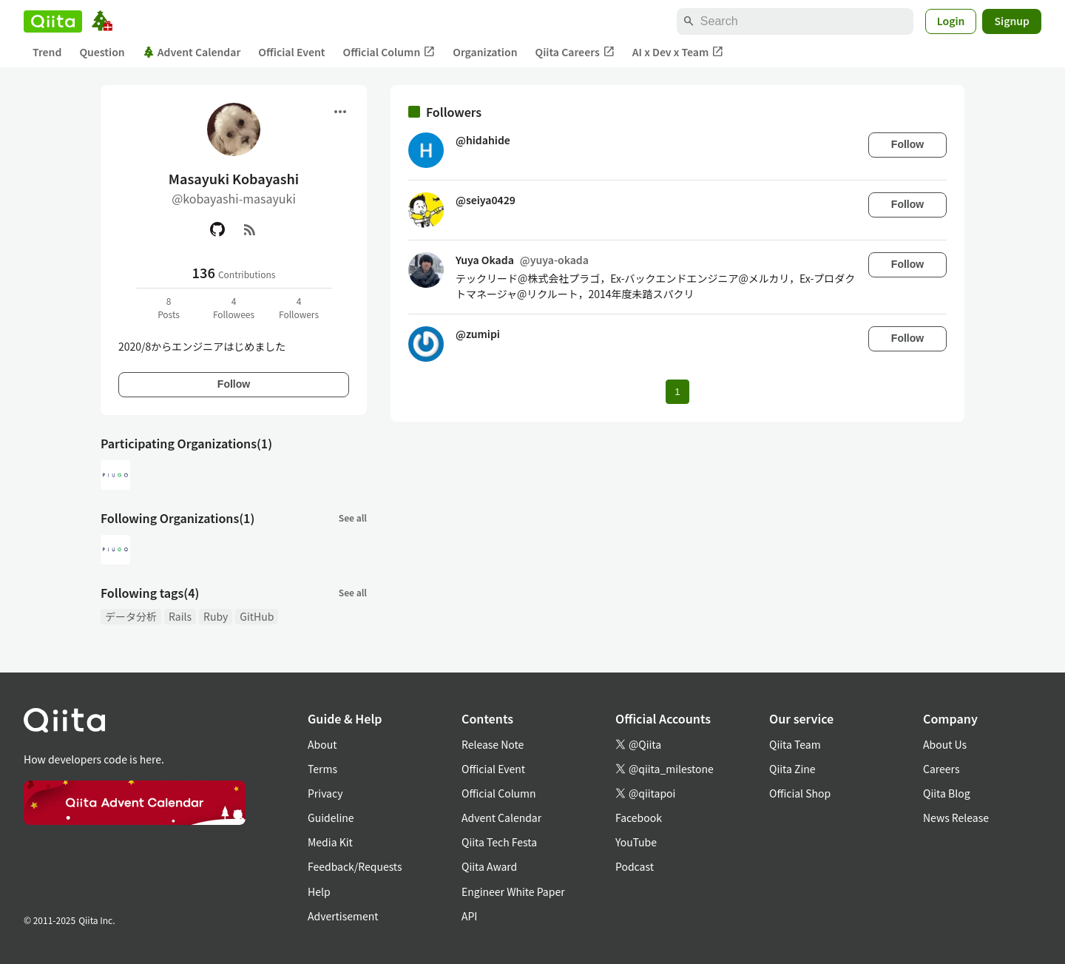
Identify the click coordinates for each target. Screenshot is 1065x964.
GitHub (257, 616)
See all (353, 517)
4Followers (299, 307)
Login (951, 20)
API (469, 916)
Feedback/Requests (355, 866)
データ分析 (131, 616)
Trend (47, 51)
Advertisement (343, 916)
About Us (945, 744)
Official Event (291, 51)
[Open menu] (340, 112)
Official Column (389, 52)
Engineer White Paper (513, 891)
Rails (180, 616)
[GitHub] (217, 229)
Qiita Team (795, 744)
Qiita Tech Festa (499, 842)
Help (319, 891)
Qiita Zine (792, 768)
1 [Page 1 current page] (677, 391)
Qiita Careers (575, 52)
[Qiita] (53, 21)
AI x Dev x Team (678, 52)
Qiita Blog (946, 793)
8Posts (169, 307)
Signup (1012, 20)
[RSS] (250, 229)
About (322, 744)
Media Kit (330, 842)
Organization (485, 51)
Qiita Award (489, 866)
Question (101, 51)
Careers (941, 768)
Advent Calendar (192, 51)
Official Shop (800, 793)
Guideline (331, 817)
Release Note (493, 744)
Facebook (638, 817)
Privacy (325, 793)
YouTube (636, 842)
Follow (233, 384)
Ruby (215, 616)
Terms (322, 768)
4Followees (233, 307)
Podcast (634, 866)
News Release (956, 817)
